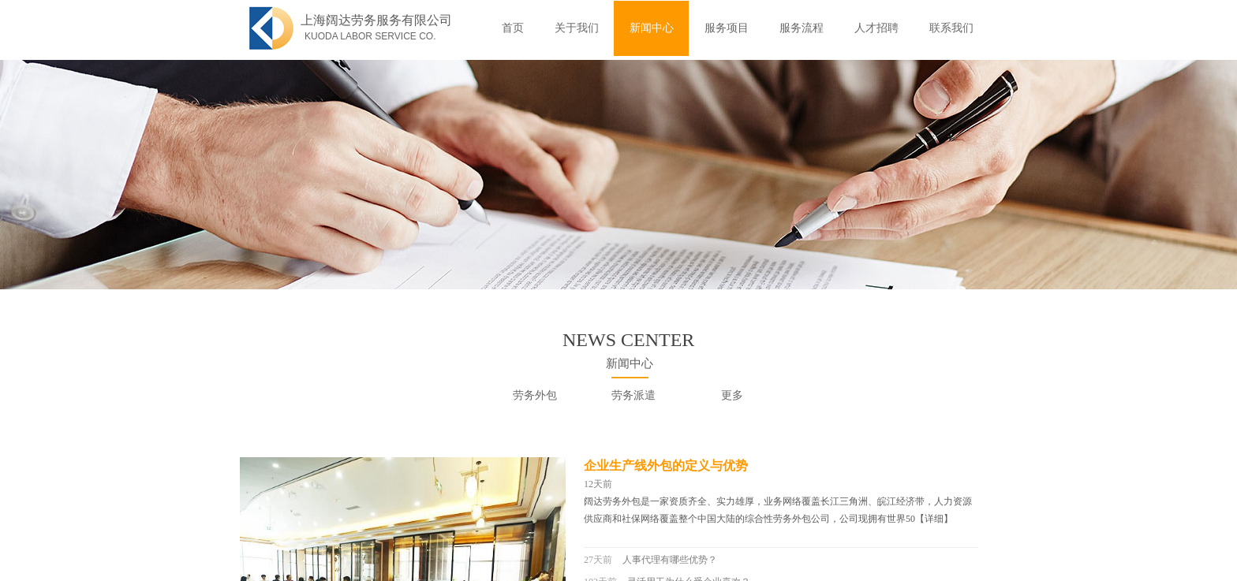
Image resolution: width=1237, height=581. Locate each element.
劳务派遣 (633, 395)
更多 (732, 395)
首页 (513, 28)
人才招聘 (876, 28)
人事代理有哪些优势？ (669, 559)
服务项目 (726, 28)
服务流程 (801, 28)
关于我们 (577, 28)
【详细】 (934, 518)
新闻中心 (652, 28)
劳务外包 (535, 395)
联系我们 (951, 28)
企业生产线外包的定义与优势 (666, 465)
